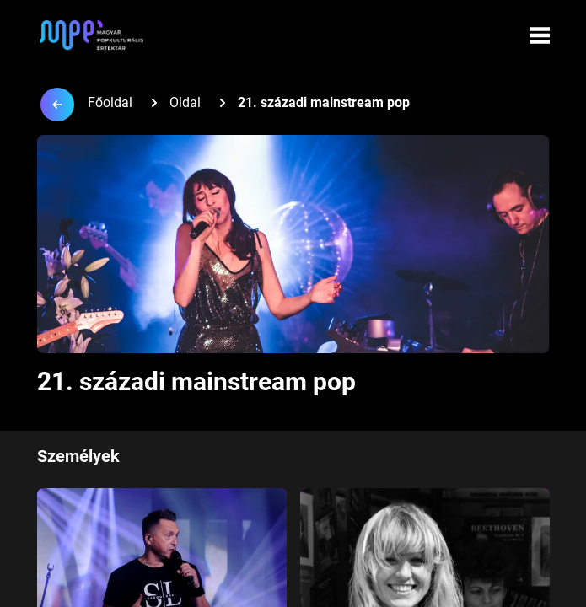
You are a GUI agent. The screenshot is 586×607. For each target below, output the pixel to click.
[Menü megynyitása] (540, 35)
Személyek (78, 456)
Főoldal (110, 102)
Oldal (185, 102)
